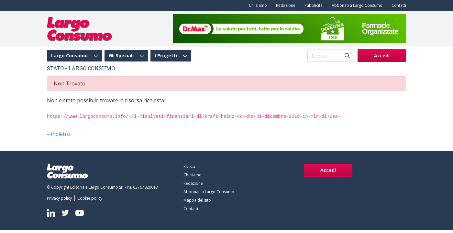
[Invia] (347, 55)
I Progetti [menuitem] (166, 56)
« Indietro (58, 134)
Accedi (382, 55)
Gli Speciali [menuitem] (121, 56)
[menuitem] (256, 5)
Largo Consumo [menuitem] (69, 56)
